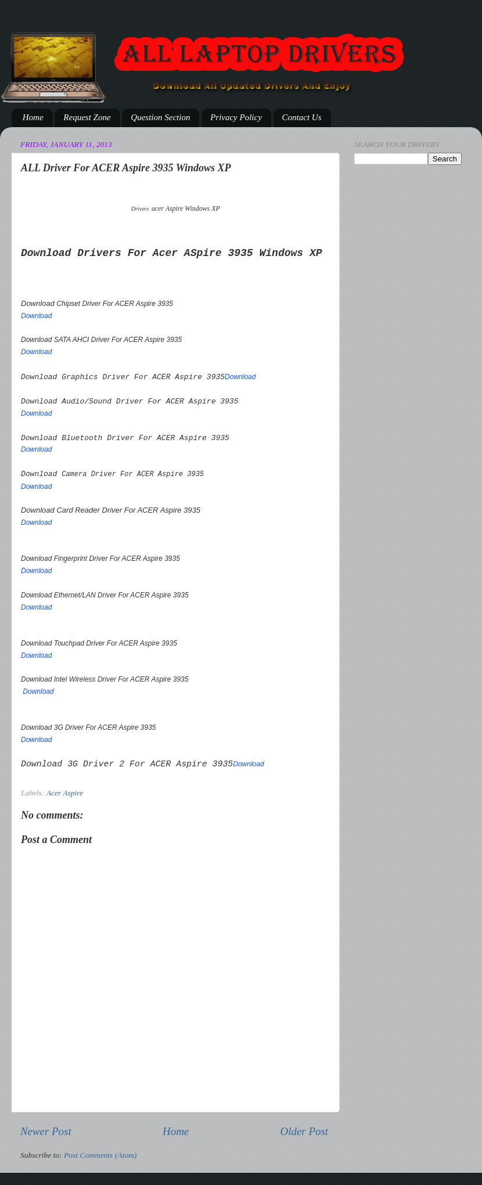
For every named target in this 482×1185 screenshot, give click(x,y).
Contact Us (302, 117)
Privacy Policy (236, 117)
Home (33, 117)
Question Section (160, 117)
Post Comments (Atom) (100, 1155)
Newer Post (45, 1131)
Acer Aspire (64, 792)
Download (36, 316)
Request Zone (86, 117)
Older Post (304, 1131)
